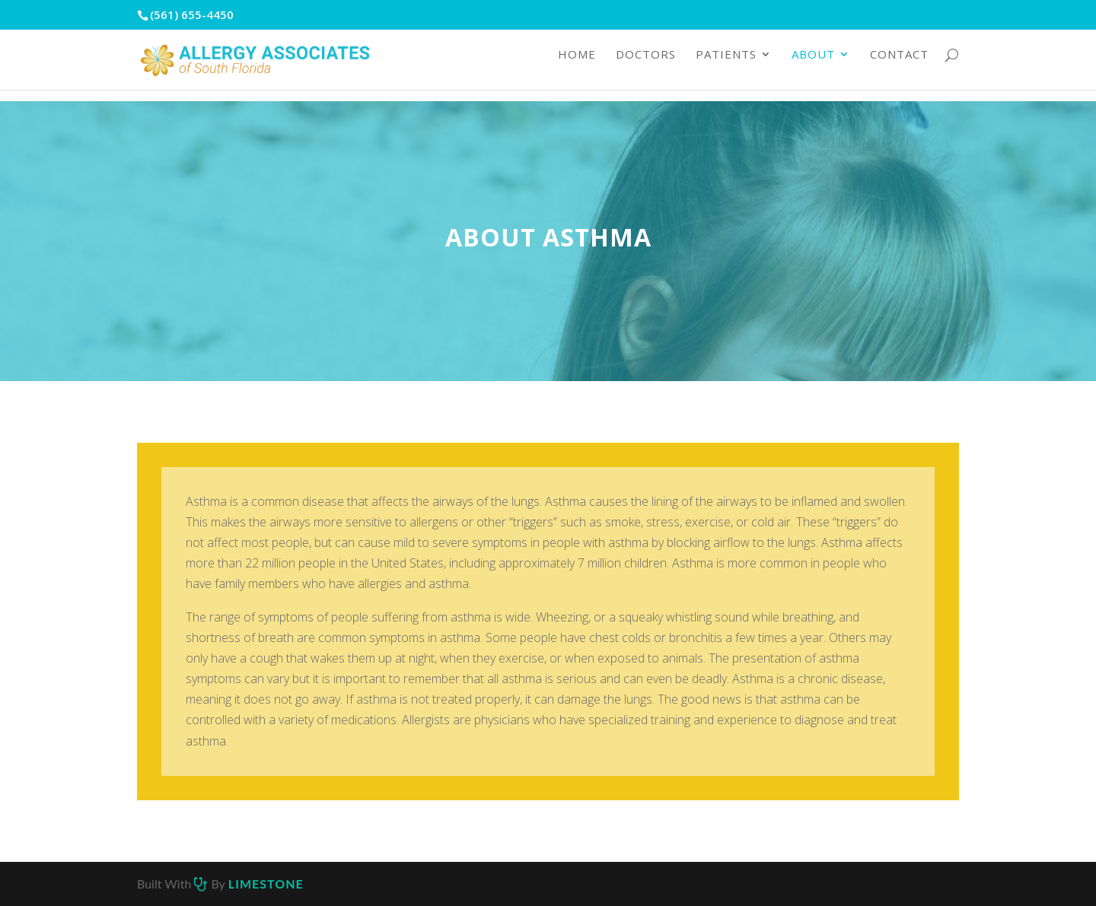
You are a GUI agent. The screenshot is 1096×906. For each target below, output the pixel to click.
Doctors (646, 66)
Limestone (266, 883)
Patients (726, 66)
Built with (165, 883)
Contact (899, 66)
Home (577, 66)
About (813, 66)
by (218, 883)
